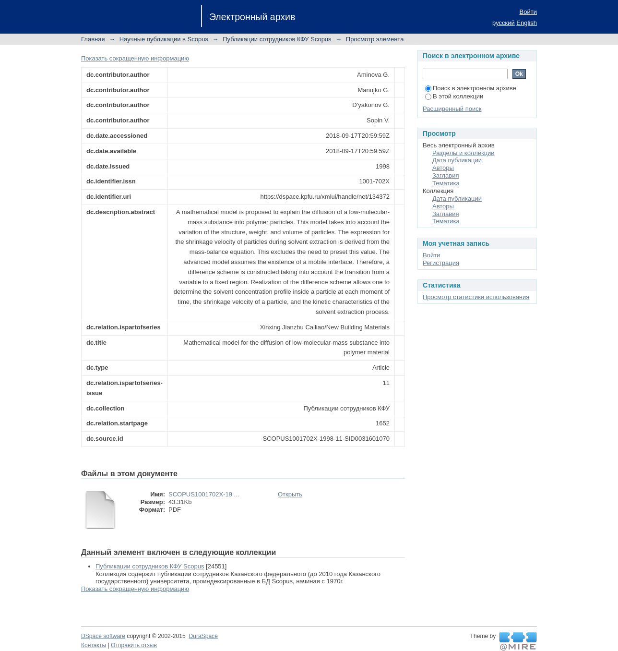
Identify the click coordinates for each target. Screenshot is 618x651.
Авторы (443, 167)
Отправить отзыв (134, 645)
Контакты (93, 645)
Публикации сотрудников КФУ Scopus (277, 39)
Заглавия (445, 175)
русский (503, 22)
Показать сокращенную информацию (135, 58)
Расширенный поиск (452, 108)
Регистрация (441, 262)
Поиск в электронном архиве (470, 88)
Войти (528, 11)
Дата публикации (457, 160)
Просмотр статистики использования (476, 297)
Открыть (290, 494)
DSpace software (103, 636)
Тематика (446, 183)
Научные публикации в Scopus (163, 39)
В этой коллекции (454, 96)
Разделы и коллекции (463, 153)
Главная (93, 39)
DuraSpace (203, 636)
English (526, 22)
